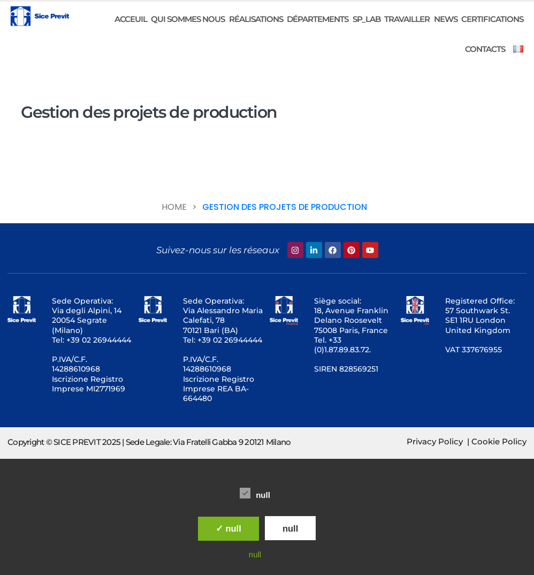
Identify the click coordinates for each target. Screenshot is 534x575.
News (445, 19)
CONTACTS (485, 49)
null (255, 493)
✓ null (228, 528)
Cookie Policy (499, 441)
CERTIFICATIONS (492, 19)
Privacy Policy (435, 441)
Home (174, 207)
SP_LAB (366, 19)
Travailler (407, 19)
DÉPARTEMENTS (317, 19)
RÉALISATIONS (256, 19)
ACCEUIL (131, 19)
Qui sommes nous (188, 19)
